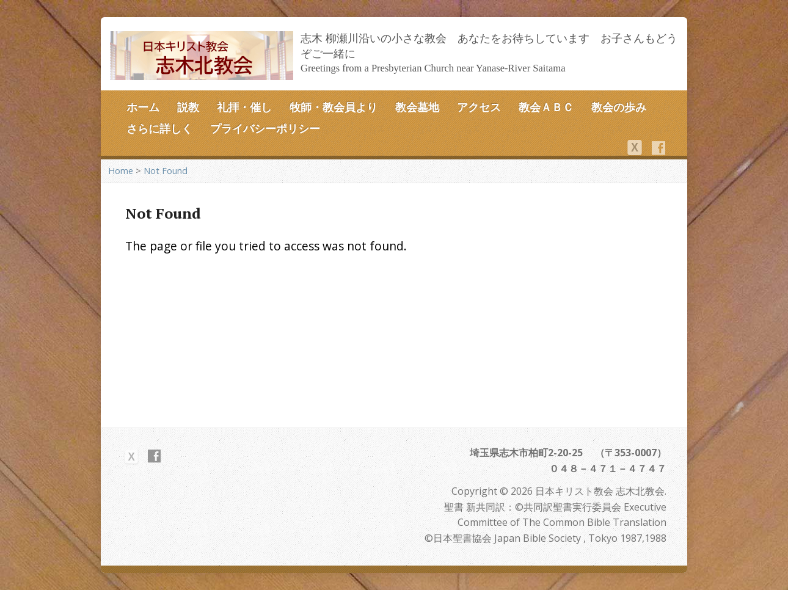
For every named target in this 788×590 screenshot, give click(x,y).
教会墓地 (417, 107)
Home (120, 171)
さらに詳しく (159, 128)
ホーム (142, 107)
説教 (188, 107)
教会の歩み (618, 107)
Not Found (166, 171)
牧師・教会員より (334, 107)
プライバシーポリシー (265, 128)
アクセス (479, 107)
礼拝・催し (244, 107)
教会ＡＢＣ (546, 107)
